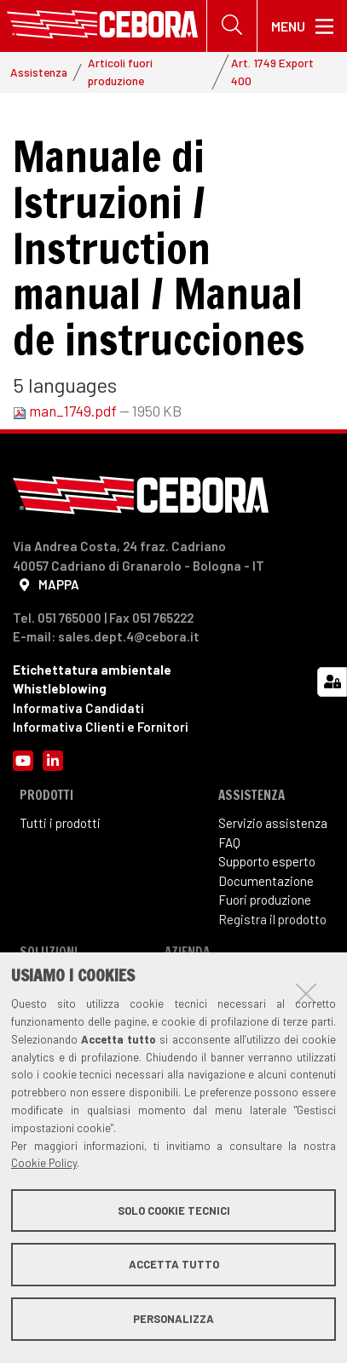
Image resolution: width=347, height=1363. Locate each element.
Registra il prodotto (272, 919)
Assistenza (38, 72)
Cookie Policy (44, 1163)
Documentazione (266, 881)
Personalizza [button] (173, 1319)
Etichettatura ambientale (92, 669)
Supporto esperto (266, 861)
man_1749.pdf (66, 410)
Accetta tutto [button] (174, 1264)
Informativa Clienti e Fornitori (100, 726)
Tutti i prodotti (60, 823)
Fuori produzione (264, 899)
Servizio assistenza (272, 823)
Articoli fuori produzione (120, 71)
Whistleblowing (60, 688)
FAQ (229, 842)
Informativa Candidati (78, 708)
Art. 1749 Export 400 (272, 71)
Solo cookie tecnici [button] (174, 1210)
